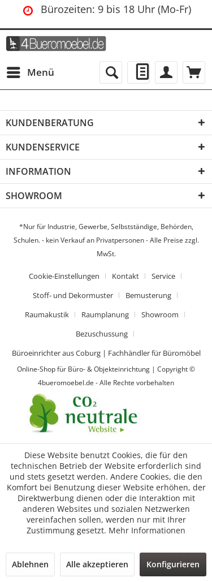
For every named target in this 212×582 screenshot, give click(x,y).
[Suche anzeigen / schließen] (110, 72)
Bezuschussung (102, 334)
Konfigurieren (173, 564)
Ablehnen (30, 564)
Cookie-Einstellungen (64, 276)
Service (163, 276)
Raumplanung (105, 314)
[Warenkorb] (194, 72)
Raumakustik (47, 314)
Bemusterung (148, 295)
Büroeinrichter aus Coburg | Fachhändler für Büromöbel (106, 353)
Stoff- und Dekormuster (73, 295)
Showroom (160, 314)
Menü (30, 71)
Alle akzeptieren (97, 564)
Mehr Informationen (147, 530)
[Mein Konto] (166, 72)
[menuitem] (30, 72)
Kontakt (125, 276)
